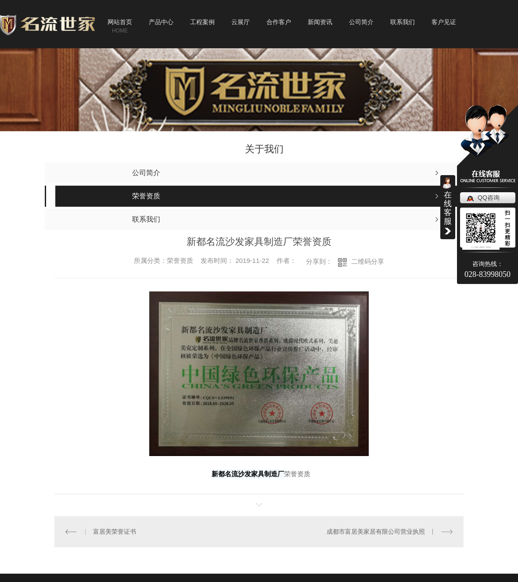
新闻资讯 (320, 21)
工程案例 (202, 21)
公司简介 (361, 21)
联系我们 (402, 21)
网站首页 (120, 21)
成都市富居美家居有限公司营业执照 (376, 531)
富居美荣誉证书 (114, 531)
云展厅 (240, 21)
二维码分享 (367, 261)
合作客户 (278, 21)
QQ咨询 (489, 197)
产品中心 (161, 21)
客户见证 (444, 21)
